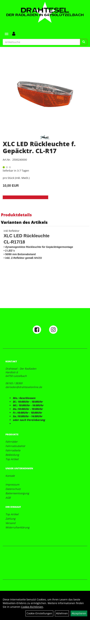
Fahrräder (11, 441)
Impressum (12, 484)
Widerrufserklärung (17, 527)
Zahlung (10, 518)
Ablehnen (62, 613)
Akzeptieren (79, 613)
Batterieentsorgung (17, 493)
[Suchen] (83, 42)
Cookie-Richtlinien (32, 607)
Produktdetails (16, 214)
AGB (8, 497)
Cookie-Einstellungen (39, 613)
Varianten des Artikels (24, 222)
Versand (10, 523)
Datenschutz (13, 489)
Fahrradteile (12, 450)
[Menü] (6, 33)
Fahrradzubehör (15, 446)
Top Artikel (12, 459)
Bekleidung (12, 454)
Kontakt (10, 475)
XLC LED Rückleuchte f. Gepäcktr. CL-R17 (39, 147)
